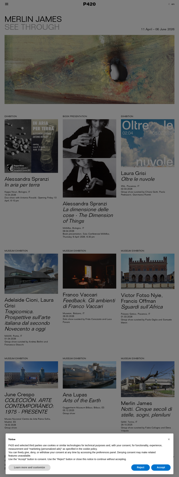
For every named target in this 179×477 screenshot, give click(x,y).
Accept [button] (161, 467)
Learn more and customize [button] (29, 467)
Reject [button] (140, 467)
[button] (169, 439)
